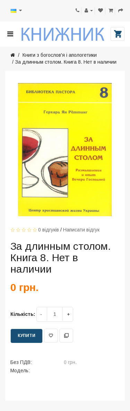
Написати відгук (81, 229)
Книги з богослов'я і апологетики (59, 55)
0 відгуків (48, 229)
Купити (26, 335)
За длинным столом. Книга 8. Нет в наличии (65, 62)
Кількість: (22, 314)
